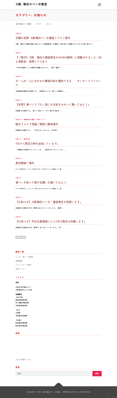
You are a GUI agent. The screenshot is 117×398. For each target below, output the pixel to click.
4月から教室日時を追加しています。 (37, 143)
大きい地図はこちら (23, 359)
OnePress (66, 392)
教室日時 (27, 139)
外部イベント (41, 119)
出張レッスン (20, 269)
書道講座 (18, 261)
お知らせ (18, 33)
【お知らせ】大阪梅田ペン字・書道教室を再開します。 (48, 202)
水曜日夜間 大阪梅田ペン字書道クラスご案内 (42, 38)
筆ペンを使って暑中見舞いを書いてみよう (40, 182)
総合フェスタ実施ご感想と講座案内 (36, 124)
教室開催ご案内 (24, 163)
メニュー (99, 4)
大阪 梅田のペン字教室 (31, 4)
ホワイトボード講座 (23, 265)
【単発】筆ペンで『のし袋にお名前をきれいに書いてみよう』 (52, 104)
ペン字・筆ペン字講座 (24, 257)
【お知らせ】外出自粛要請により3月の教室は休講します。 (50, 221)
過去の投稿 (21, 237)
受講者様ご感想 (29, 119)
